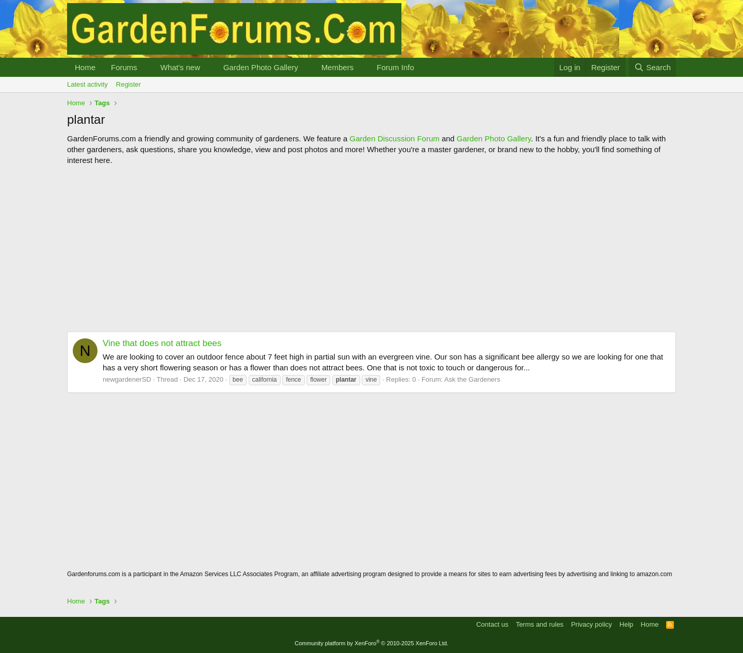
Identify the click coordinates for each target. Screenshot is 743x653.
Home (85, 67)
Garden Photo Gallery (260, 67)
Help (627, 624)
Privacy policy (591, 624)
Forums (124, 67)
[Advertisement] (371, 248)
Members (337, 67)
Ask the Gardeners (472, 379)
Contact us (492, 624)
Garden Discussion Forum (394, 138)
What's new (180, 67)
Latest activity (87, 84)
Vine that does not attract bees (162, 343)
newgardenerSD (127, 379)
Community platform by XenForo (371, 643)
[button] (145, 67)
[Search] (652, 67)
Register (128, 84)
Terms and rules (539, 624)
